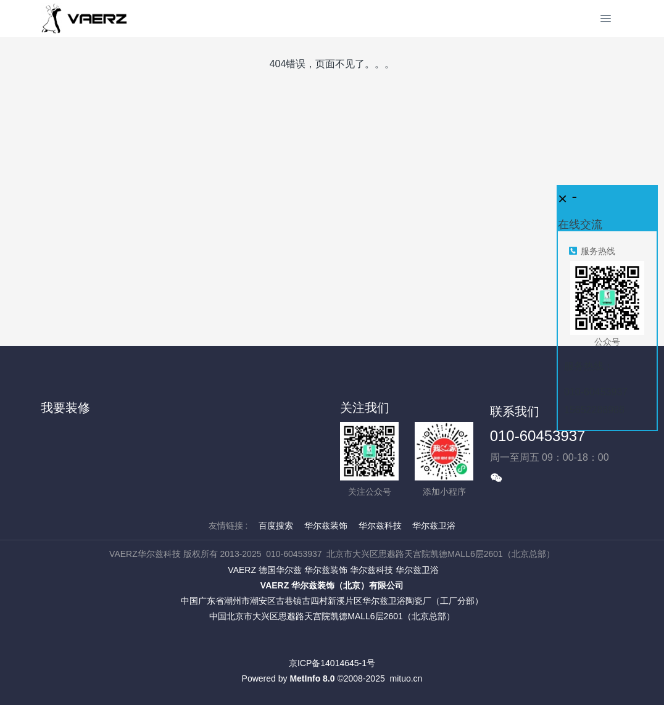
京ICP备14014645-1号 (332, 663)
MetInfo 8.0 (311, 678)
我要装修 (65, 407)
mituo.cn (405, 678)
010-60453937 (538, 435)
